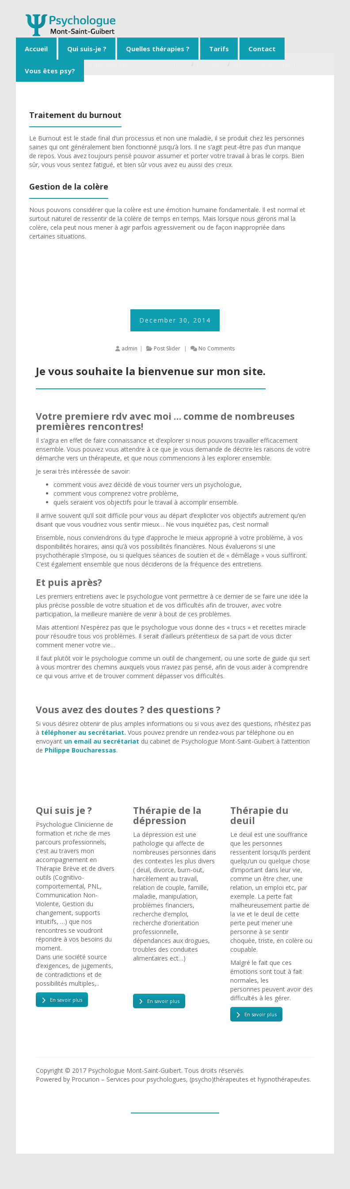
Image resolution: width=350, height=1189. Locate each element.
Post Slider (167, 348)
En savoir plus (62, 999)
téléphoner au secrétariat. (83, 732)
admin (129, 348)
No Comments (216, 348)
